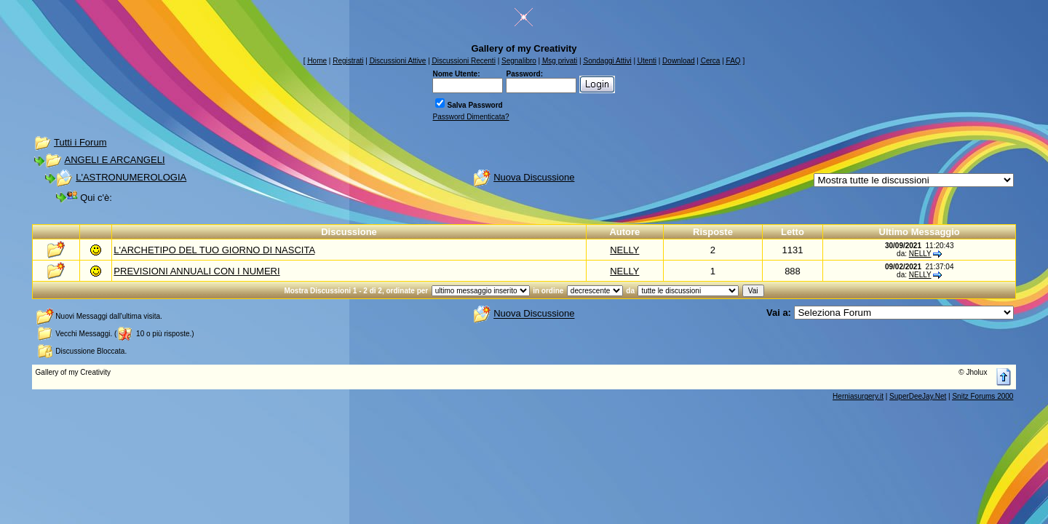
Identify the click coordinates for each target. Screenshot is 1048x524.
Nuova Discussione (533, 177)
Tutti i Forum (80, 142)
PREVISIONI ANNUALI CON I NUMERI (196, 271)
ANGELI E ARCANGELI (115, 159)
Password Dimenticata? (470, 117)
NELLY (624, 250)
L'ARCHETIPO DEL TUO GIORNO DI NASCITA (214, 250)
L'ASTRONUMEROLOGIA (131, 177)
